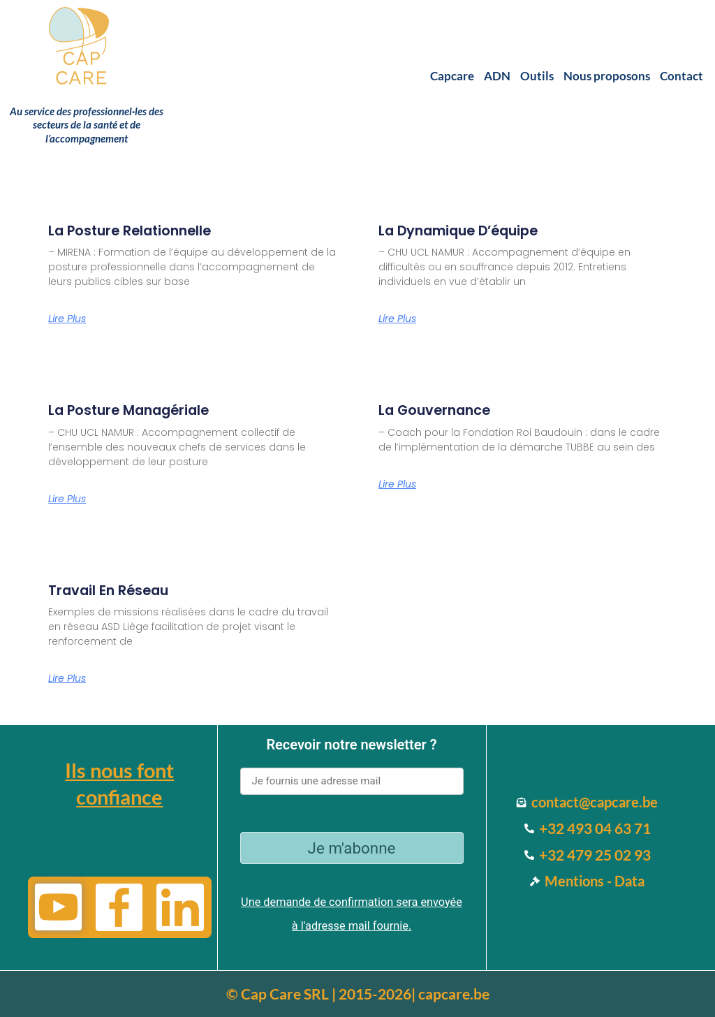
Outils (537, 76)
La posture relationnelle (145, 230)
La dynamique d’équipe (474, 230)
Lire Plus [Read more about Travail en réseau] (67, 682)
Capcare (452, 76)
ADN (497, 76)
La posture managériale (144, 411)
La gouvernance (444, 411)
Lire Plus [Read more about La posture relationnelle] (67, 320)
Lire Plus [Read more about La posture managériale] (67, 501)
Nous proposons (606, 76)
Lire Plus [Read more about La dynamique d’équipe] (397, 320)
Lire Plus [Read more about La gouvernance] (397, 487)
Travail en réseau (119, 592)
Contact (681, 76)
